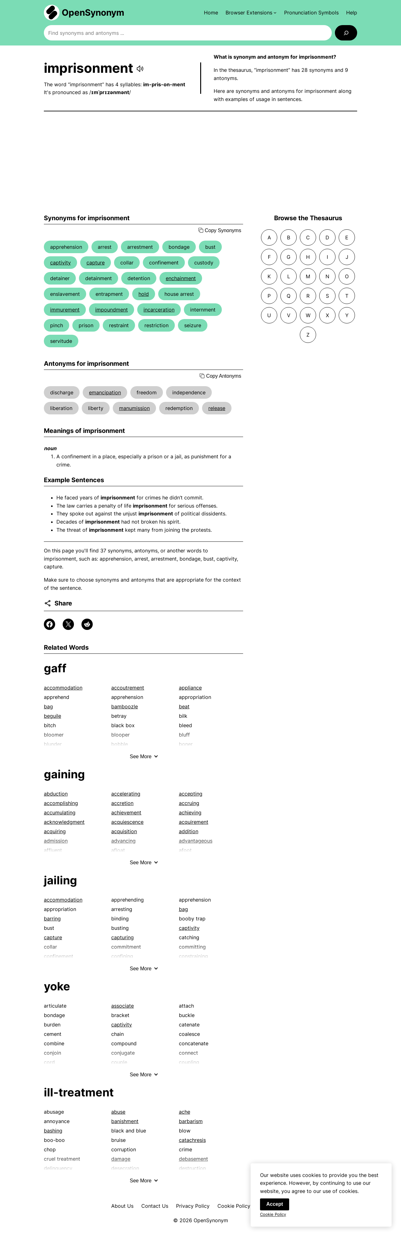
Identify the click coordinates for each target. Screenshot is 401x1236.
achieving (190, 812)
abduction (56, 794)
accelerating (125, 794)
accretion (122, 803)
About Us (122, 1206)
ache (184, 1112)
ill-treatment (79, 1092)
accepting (190, 794)
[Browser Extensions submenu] (251, 12)
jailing (60, 880)
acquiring (55, 831)
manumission (134, 408)
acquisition (124, 831)
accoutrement (127, 688)
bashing (53, 1130)
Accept (274, 1209)
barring (52, 918)
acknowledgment (64, 822)
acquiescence (127, 822)
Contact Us (154, 1206)
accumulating (60, 812)
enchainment (181, 278)
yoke (57, 986)
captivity (60, 262)
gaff (55, 668)
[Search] (346, 32)
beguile (52, 716)
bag (48, 706)
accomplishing (61, 803)
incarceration (158, 309)
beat (184, 706)
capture (95, 262)
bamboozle (124, 706)
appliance (190, 688)
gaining (64, 774)
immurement (65, 309)
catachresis (192, 1140)
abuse (118, 1112)
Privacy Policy (193, 1206)
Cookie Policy (233, 1206)
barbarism (191, 1121)
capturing (122, 937)
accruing (189, 803)
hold (143, 294)
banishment (124, 1121)
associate (122, 1006)
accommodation (63, 688)
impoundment (111, 309)
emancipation (105, 392)
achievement (126, 812)
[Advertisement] (200, 163)
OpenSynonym (93, 12)
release (216, 408)
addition (188, 831)
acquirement (193, 822)
